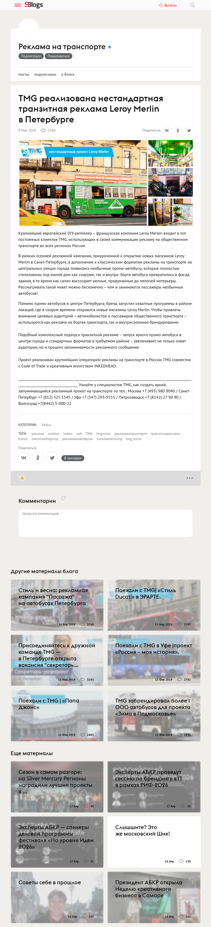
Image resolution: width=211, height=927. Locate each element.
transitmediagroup (44, 439)
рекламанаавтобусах (77, 439)
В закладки (72, 458)
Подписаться (31, 56)
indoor (68, 433)
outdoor (53, 433)
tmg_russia (134, 439)
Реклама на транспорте (62, 47)
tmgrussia (104, 433)
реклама (37, 433)
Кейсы (46, 425)
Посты (23, 74)
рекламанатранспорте (130, 433)
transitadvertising (109, 439)
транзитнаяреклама (165, 433)
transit (23, 439)
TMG (89, 433)
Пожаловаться (58, 56)
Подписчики (45, 74)
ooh (79, 433)
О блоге (68, 74)
